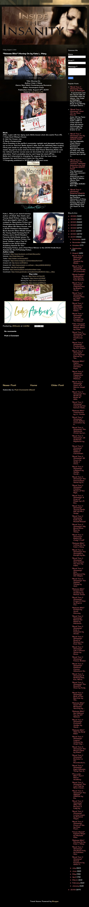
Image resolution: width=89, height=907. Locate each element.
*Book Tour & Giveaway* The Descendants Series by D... (79, 479)
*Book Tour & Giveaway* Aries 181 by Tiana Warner (77, 112)
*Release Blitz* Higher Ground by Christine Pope (78, 364)
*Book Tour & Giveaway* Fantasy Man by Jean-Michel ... (78, 296)
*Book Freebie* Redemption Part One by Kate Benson (78, 277)
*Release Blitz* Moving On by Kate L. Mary (78, 842)
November (76, 242)
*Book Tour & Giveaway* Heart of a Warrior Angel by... (78, 385)
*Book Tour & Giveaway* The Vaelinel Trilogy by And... (79, 582)
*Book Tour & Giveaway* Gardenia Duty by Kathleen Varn (79, 850)
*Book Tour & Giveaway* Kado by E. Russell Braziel (79, 519)
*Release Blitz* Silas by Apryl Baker (78, 732)
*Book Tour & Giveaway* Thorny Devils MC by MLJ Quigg (78, 509)
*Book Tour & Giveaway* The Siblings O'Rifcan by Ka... (79, 794)
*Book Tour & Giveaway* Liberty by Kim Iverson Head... (78, 405)
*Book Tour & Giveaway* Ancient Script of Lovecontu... (79, 268)
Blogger (55, 901)
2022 (74, 228)
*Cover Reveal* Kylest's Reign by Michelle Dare (78, 834)
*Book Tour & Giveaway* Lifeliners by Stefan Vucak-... (78, 470)
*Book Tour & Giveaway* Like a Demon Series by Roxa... (78, 650)
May (74, 874)
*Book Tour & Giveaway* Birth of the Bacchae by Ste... (77, 696)
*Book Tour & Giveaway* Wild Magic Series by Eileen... (77, 307)
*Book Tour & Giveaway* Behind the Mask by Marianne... (77, 619)
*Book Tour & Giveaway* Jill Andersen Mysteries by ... (78, 439)
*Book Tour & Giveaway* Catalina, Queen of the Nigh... (78, 489)
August (75, 253)
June (74, 871)
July (74, 868)
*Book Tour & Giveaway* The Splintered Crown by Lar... (79, 430)
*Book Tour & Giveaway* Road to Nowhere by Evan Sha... (77, 640)
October (76, 245)
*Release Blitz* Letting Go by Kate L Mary (78, 545)
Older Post (57, 385)
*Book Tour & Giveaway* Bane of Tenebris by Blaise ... (77, 259)
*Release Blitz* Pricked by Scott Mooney (78, 610)
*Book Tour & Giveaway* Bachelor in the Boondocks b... (78, 758)
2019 (73, 237)
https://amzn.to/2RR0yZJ (37, 283)
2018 (73, 890)
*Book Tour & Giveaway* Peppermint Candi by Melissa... (77, 375)
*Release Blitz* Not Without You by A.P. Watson (78, 714)
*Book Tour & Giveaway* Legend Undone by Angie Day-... (78, 740)
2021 (73, 231)
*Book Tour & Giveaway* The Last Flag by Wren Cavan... (79, 785)
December (76, 239)
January (76, 886)
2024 (74, 222)
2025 (74, 219)
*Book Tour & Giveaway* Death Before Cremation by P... (78, 420)
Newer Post (9, 385)
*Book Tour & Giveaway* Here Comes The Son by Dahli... (78, 561)
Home (33, 385)
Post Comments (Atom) (25, 390)
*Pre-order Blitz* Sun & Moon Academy (77, 776)
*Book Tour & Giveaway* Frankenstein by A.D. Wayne (78, 345)
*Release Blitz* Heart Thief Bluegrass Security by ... (78, 705)
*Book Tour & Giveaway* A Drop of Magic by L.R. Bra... (78, 499)
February (76, 883)
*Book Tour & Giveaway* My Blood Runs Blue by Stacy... (78, 528)
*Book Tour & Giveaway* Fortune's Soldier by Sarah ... (77, 723)
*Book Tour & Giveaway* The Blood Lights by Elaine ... (79, 749)
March (75, 880)
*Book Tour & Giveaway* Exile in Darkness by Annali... (78, 630)
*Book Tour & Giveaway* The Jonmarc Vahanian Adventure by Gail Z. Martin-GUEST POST (77, 164)
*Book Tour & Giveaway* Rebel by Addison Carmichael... (78, 449)
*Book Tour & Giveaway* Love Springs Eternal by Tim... (78, 354)
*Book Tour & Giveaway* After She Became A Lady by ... (77, 804)
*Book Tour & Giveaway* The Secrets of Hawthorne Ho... (79, 335)
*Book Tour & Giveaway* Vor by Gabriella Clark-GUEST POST (77, 136)
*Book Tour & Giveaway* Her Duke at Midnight (77, 88)
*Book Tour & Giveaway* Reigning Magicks (77, 191)
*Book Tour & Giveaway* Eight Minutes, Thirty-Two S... (79, 768)
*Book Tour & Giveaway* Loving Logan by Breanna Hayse (78, 815)
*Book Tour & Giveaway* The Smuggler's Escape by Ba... (79, 552)
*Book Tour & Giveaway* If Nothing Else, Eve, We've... (78, 676)
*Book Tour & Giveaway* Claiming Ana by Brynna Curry (78, 286)
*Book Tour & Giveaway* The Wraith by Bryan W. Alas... (79, 395)
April (74, 877)
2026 (74, 216)
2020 (74, 234)
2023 (74, 225)
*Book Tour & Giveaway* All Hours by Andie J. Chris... (78, 460)
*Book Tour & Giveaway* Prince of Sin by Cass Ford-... (78, 825)
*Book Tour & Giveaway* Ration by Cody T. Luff (78, 537)
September (77, 248)
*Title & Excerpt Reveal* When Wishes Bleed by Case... (78, 326)
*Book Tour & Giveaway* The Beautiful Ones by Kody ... (79, 686)
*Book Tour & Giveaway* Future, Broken (79, 659)
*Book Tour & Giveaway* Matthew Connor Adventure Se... (79, 667)
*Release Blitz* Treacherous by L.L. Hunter (78, 412)
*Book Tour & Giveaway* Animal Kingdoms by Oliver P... (78, 860)
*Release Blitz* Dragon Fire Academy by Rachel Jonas (78, 591)
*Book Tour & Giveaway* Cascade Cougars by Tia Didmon (77, 317)
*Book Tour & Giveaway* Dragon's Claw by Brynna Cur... (79, 601)
